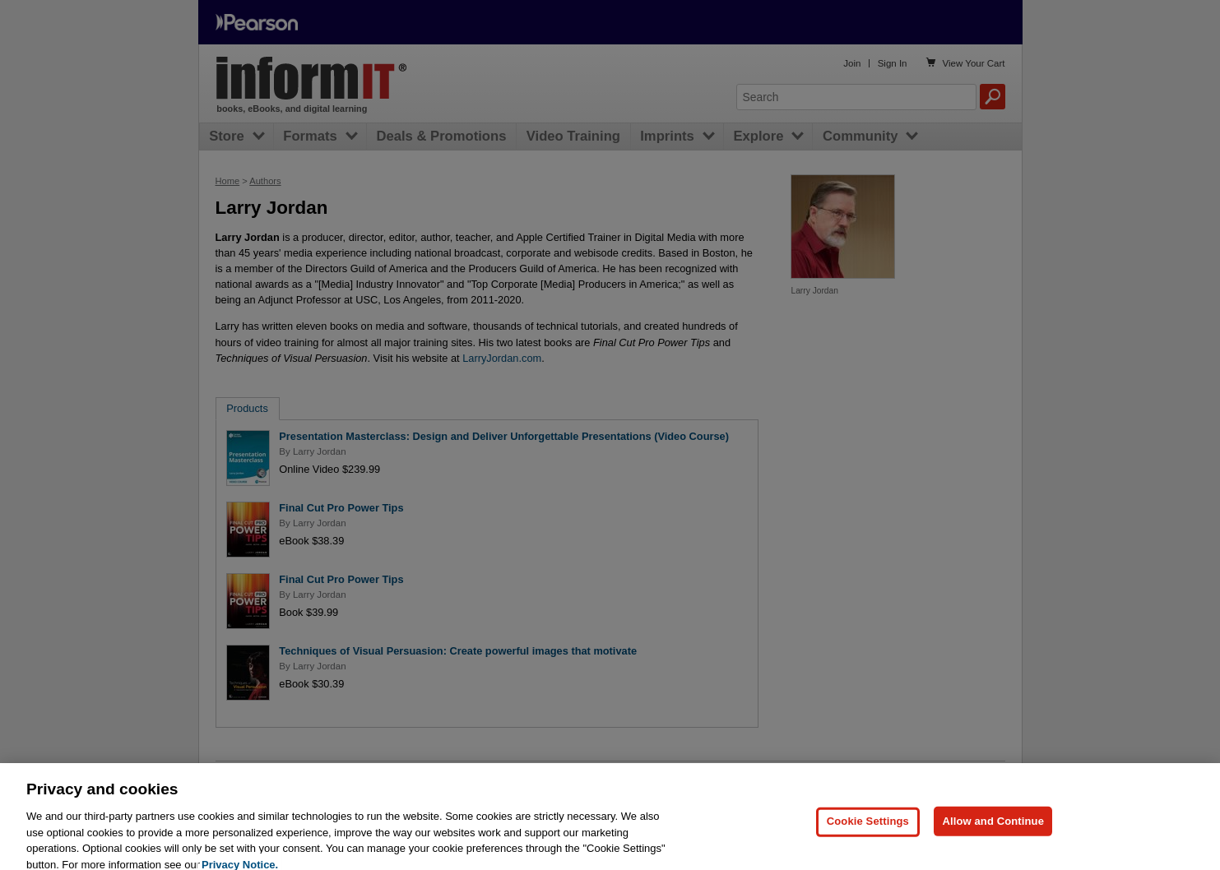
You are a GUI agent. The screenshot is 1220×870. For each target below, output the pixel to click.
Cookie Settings (868, 833)
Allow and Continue (993, 833)
